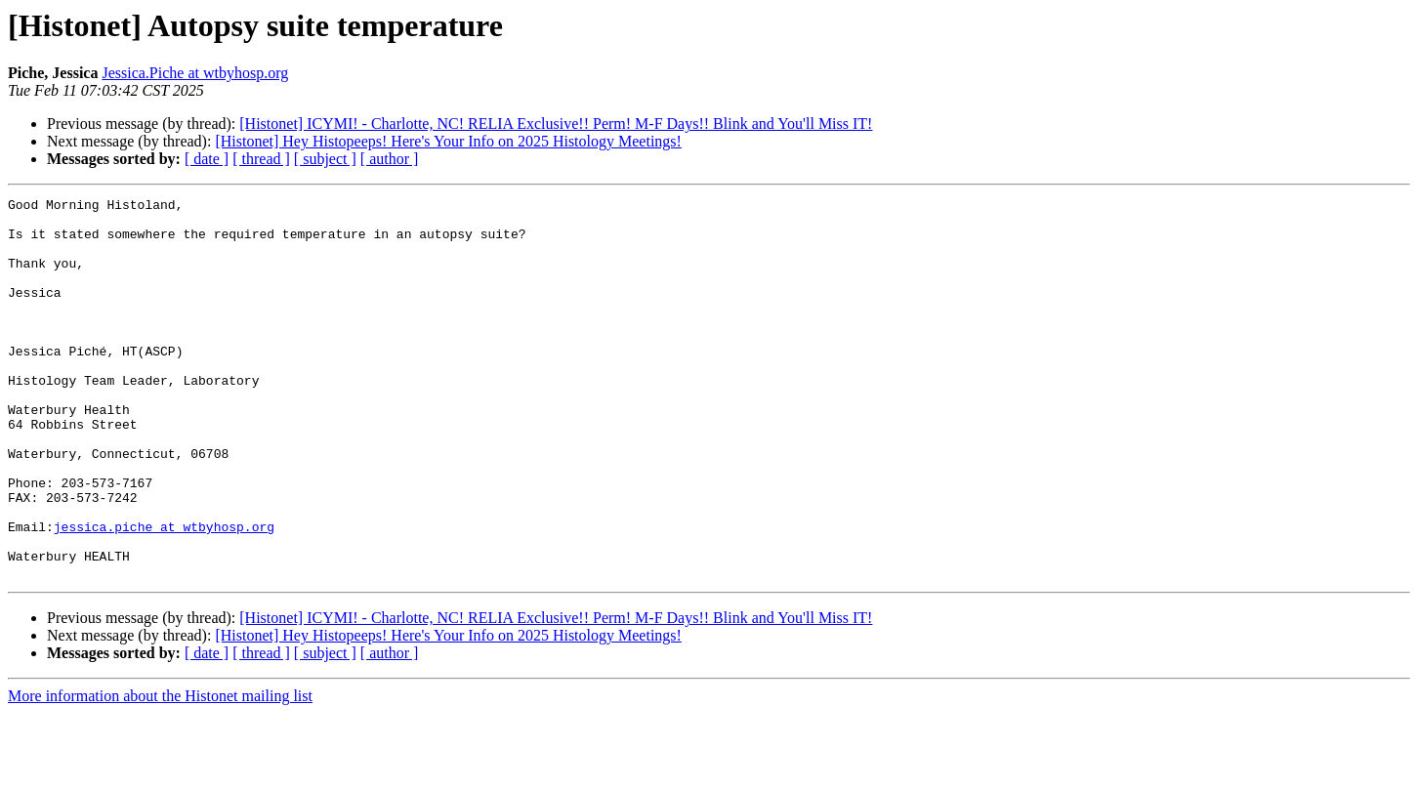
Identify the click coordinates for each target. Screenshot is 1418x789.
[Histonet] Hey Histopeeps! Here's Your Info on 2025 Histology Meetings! (448, 141)
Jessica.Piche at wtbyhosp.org (195, 72)
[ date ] (207, 158)
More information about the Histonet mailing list (160, 772)
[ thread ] (261, 158)
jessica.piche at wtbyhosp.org (164, 593)
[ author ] (389, 158)
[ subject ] (325, 158)
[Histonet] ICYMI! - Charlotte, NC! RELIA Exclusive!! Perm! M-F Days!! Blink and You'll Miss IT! (555, 123)
